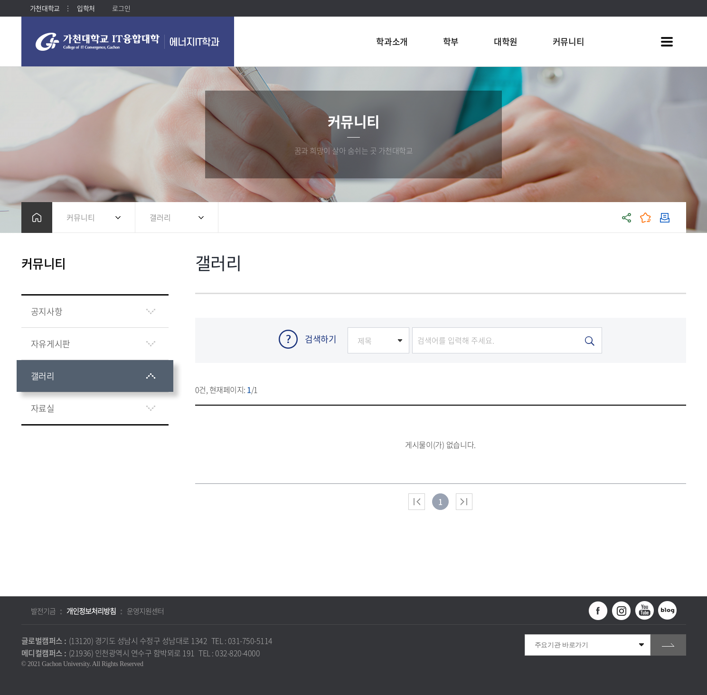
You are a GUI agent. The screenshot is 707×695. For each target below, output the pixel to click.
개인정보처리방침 (91, 611)
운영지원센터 (145, 611)
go (668, 645)
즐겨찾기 (645, 217)
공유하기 (626, 217)
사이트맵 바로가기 (667, 42)
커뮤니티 (80, 217)
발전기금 (43, 611)
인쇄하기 (664, 217)
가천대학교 (45, 8)
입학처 (86, 8)
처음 (416, 501)
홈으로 (36, 217)
